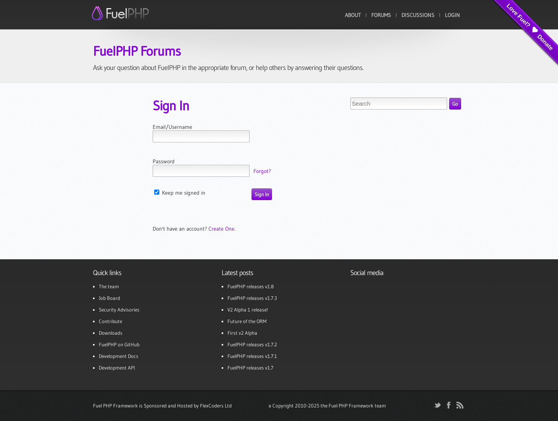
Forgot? (262, 171)
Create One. (222, 228)
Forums (381, 15)
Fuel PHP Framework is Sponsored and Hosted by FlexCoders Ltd (162, 405)
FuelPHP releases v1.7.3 (252, 298)
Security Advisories (119, 309)
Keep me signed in (179, 192)
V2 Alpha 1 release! (247, 309)
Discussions (417, 15)
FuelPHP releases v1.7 (250, 368)
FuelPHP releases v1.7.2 (252, 344)
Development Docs (118, 356)
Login (452, 15)
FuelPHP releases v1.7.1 (252, 356)
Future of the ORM (247, 321)
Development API (117, 368)
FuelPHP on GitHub (119, 344)
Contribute (110, 321)
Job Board (109, 298)
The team (109, 286)
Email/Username (172, 126)
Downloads (110, 333)
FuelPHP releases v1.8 (250, 286)
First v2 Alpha (242, 333)
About (353, 15)
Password (164, 161)
